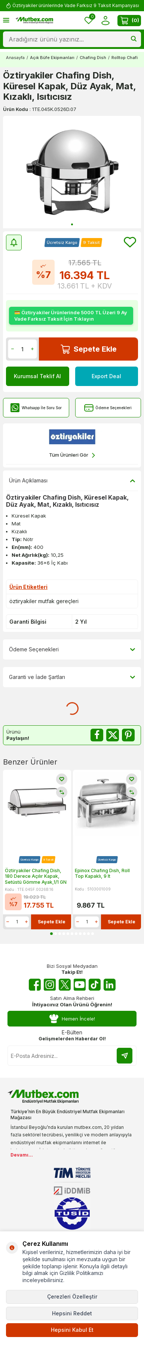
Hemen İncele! (72, 1019)
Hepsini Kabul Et (72, 1330)
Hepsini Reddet (72, 1313)
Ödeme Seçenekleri (108, 408)
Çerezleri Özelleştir (72, 1296)
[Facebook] (35, 985)
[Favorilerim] (88, 20)
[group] (72, 172)
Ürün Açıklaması (72, 480)
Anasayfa (15, 57)
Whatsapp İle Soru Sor (36, 408)
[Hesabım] (105, 20)
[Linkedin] (110, 985)
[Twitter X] (65, 985)
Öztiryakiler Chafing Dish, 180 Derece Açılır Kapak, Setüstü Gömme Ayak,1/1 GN (36, 876)
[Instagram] (50, 985)
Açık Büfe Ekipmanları (52, 57)
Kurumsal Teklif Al (37, 376)
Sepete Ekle (89, 349)
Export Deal (106, 376)
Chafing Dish (93, 57)
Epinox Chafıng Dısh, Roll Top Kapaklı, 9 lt (102, 873)
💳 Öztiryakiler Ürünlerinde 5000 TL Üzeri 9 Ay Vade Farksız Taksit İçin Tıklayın (70, 315)
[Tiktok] (95, 985)
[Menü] (6, 20)
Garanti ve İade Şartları (72, 677)
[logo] (34, 20)
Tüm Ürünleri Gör (72, 455)
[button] (72, 224)
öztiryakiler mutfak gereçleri (44, 601)
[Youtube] (80, 985)
